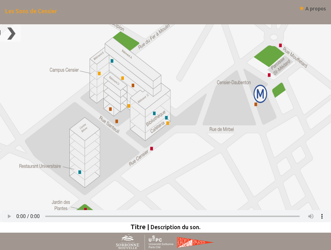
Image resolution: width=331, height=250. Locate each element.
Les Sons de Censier (31, 11)
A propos (312, 8)
